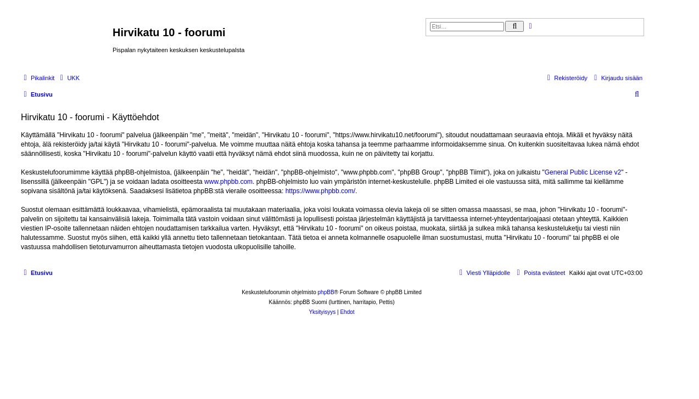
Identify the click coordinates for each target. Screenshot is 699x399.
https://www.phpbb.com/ (320, 191)
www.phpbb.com (228, 182)
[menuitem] (68, 78)
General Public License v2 (583, 172)
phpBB (326, 292)
